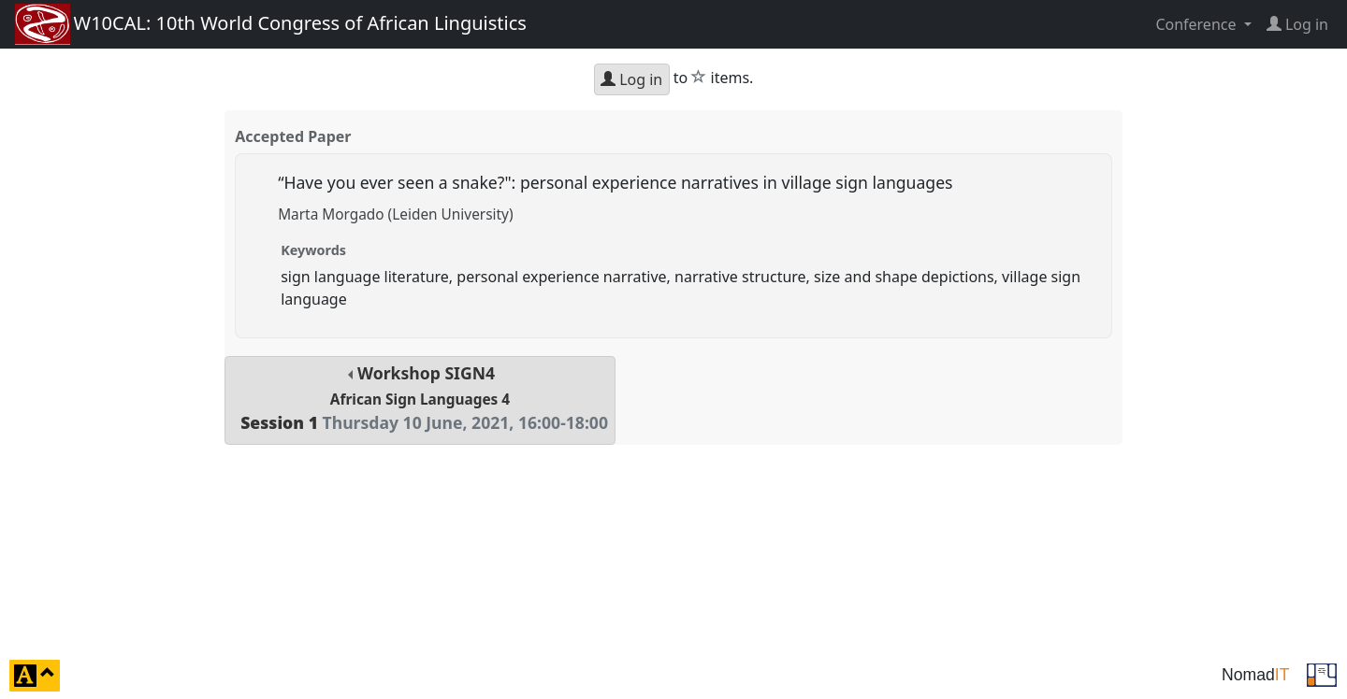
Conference (1197, 24)
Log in (631, 79)
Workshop (420, 398)
